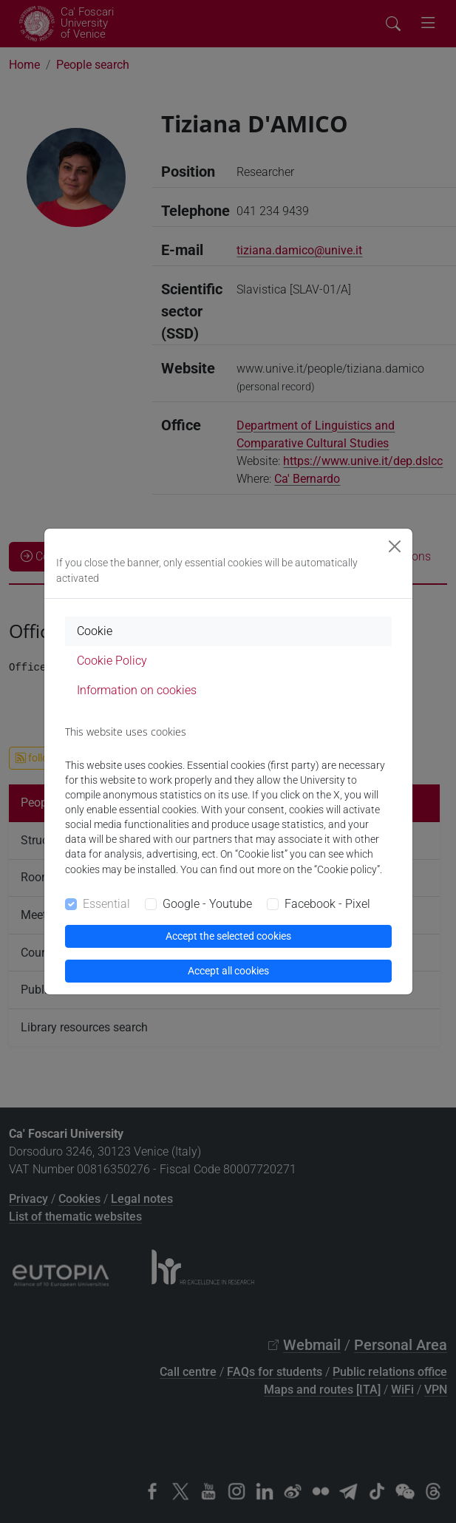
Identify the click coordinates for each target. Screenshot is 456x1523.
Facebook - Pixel (327, 904)
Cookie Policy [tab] (112, 661)
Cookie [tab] (94, 631)
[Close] (394, 546)
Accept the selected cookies (228, 936)
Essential (106, 904)
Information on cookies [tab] (137, 690)
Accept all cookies (228, 971)
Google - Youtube (207, 904)
